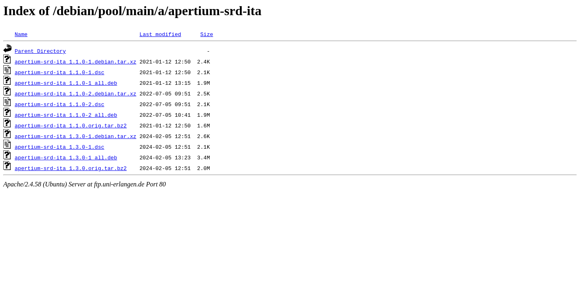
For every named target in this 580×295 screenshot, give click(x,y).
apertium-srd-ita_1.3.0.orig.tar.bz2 (71, 168)
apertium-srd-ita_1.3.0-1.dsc (59, 146)
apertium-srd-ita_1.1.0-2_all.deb (66, 114)
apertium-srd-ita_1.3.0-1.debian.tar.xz (75, 136)
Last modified (160, 34)
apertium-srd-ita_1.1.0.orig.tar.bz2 (71, 125)
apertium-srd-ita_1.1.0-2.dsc (59, 104)
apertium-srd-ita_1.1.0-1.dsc (59, 72)
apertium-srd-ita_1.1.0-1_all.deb (66, 82)
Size (206, 34)
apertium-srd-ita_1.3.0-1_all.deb (66, 157)
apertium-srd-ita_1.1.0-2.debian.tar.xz (75, 93)
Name (21, 34)
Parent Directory (40, 50)
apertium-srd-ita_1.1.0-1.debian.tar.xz (75, 61)
